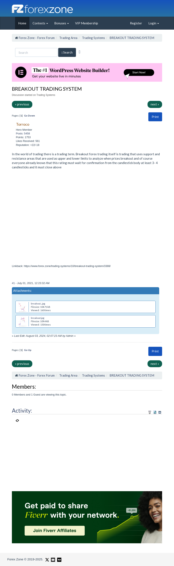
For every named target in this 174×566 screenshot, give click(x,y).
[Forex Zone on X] (46, 559)
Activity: (22, 410)
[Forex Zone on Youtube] (52, 559)
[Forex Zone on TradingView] (58, 559)
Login (153, 23)
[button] (155, 116)
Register (136, 23)
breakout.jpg (37, 318)
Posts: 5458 (23, 133)
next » (155, 104)
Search (67, 52)
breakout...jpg (38, 303)
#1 (14, 283)
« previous (22, 104)
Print (155, 117)
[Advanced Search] (79, 52)
